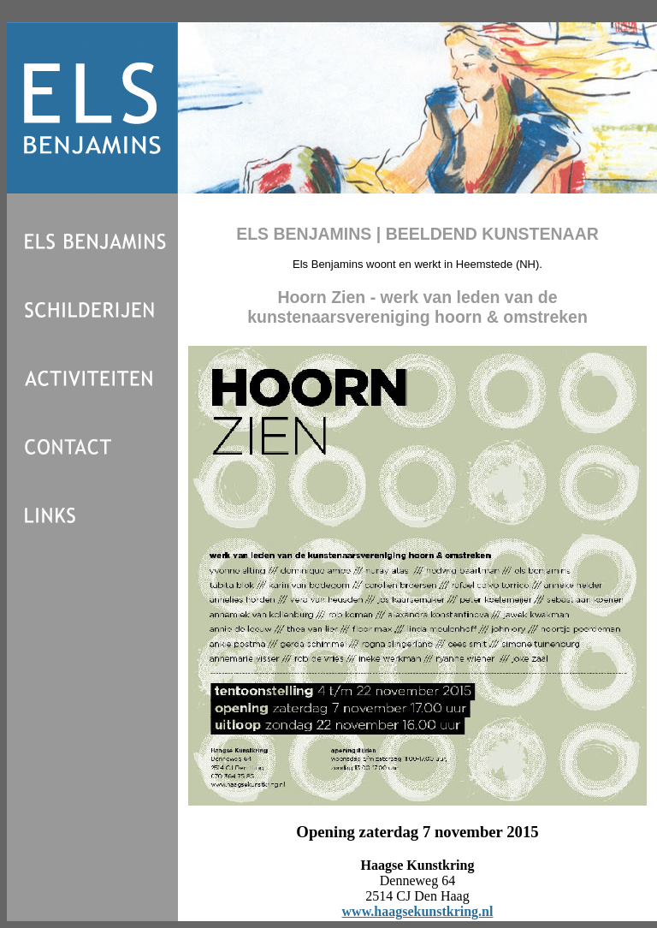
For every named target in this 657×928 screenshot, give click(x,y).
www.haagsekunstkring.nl (418, 911)
